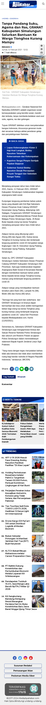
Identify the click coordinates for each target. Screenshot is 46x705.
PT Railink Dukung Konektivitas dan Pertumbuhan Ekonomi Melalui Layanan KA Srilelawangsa (16, 571)
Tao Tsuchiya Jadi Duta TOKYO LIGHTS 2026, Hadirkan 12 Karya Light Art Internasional (17, 510)
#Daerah (21, 377)
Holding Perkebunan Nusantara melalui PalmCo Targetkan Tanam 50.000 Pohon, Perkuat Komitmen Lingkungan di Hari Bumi (17, 479)
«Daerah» (14, 18)
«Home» (5, 18)
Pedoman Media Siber (23, 676)
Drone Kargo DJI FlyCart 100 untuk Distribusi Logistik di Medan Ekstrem (17, 525)
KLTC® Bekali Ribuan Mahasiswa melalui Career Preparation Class (18, 553)
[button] (41, 53)
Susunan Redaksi (23, 665)
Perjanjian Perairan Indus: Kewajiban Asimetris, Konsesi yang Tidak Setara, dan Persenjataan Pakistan (18, 495)
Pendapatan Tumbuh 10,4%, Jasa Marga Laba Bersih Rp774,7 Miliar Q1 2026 (17, 585)
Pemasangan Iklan (23, 671)
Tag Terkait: (8, 377)
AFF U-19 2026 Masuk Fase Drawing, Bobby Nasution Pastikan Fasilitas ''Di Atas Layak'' (17, 461)
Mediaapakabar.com (11, 107)
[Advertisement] (20, 631)
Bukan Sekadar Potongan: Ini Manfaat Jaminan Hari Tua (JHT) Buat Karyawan (16, 540)
